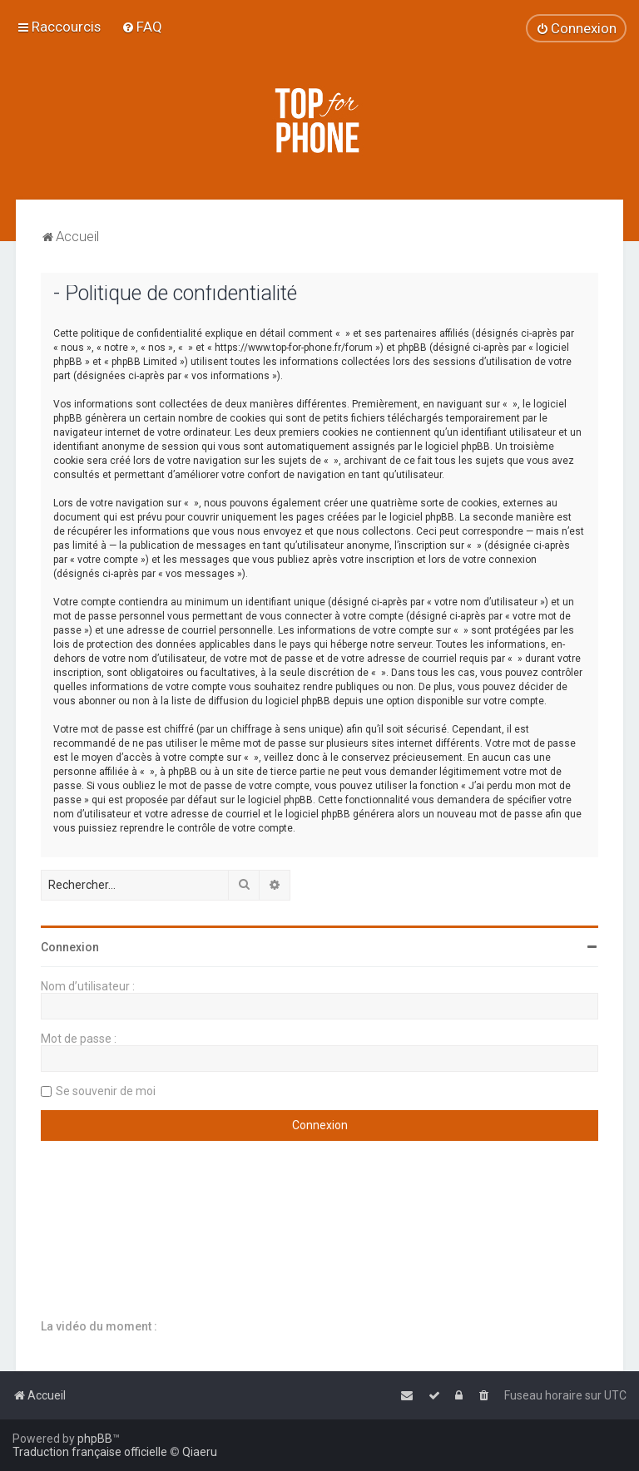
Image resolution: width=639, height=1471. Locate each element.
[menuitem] (141, 26)
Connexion (70, 947)
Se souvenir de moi (106, 1091)
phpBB (94, 1438)
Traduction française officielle (89, 1452)
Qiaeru (199, 1452)
